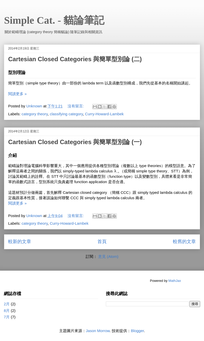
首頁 (102, 241)
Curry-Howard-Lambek (104, 114)
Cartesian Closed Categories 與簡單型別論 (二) (75, 59)
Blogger (137, 331)
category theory (35, 114)
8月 (7, 310)
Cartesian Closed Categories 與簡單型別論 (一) (75, 141)
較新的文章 (19, 241)
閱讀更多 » (17, 94)
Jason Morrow (98, 331)
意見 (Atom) (108, 256)
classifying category (66, 114)
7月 (7, 317)
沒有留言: (76, 106)
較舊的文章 (184, 241)
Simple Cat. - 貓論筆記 (54, 20)
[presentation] (117, 171)
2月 (7, 304)
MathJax (174, 281)
